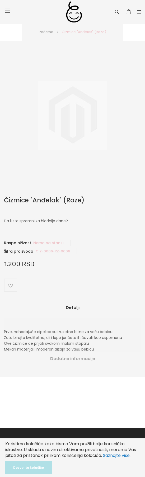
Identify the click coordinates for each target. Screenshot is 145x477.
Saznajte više (116, 455)
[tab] (72, 309)
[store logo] (74, 12)
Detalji (72, 308)
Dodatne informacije (72, 359)
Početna (46, 31)
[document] (72, 457)
